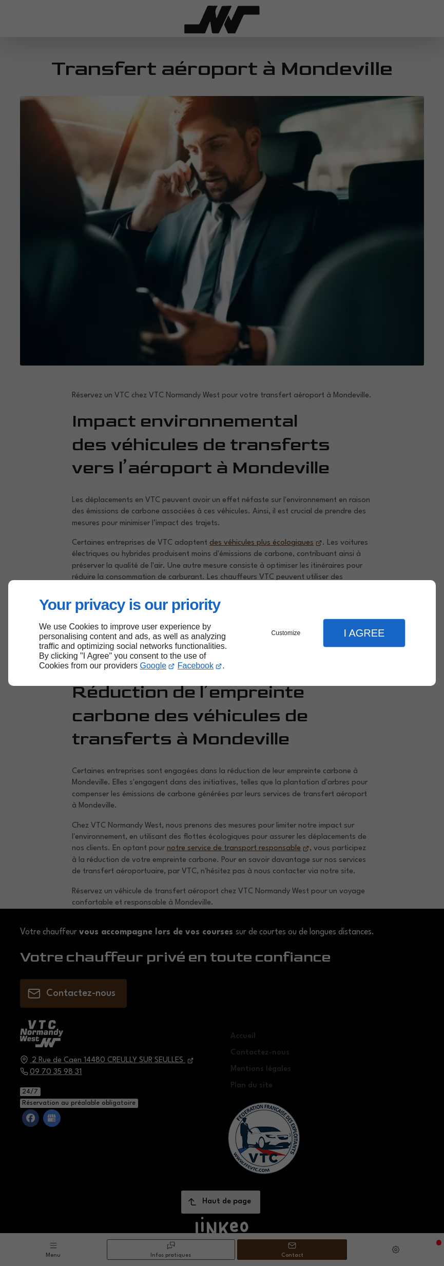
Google (153, 665)
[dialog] (222, 633)
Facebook (196, 665)
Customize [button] (286, 633)
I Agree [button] (363, 633)
